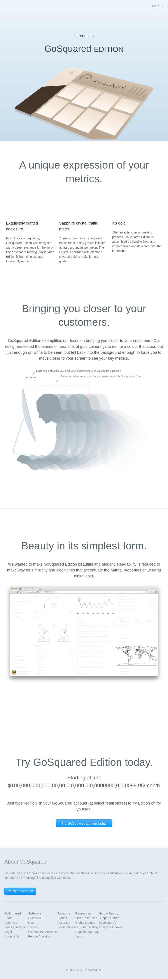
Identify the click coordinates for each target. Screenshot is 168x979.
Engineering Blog (87, 932)
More (155, 6)
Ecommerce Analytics (43, 932)
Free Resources (86, 918)
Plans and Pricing (16, 927)
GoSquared (84, 5)
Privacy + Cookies (111, 927)
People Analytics (39, 936)
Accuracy (64, 922)
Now (31, 922)
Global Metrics (85, 922)
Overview (34, 918)
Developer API (108, 922)
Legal (8, 932)
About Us (10, 922)
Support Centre (109, 918)
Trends (33, 927)
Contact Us (11, 936)
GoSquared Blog (86, 927)
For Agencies (66, 927)
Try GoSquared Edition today (84, 823)
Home (8, 918)
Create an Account (20, 891)
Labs (78, 936)
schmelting (145, 232)
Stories (62, 918)
